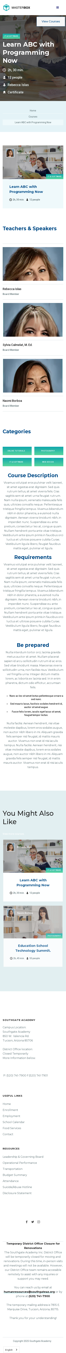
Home (33, 110)
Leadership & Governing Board (23, 1156)
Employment (11, 1116)
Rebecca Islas (12, 289)
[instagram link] (39, 1222)
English (9, 1349)
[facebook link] (27, 1222)
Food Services (12, 1128)
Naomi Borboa (12, 400)
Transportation (12, 1169)
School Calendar (14, 1122)
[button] (58, 8)
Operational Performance (20, 1162)
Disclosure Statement (17, 1193)
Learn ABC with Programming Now (33, 122)
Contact (8, 1134)
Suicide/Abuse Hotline (17, 1187)
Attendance (11, 1181)
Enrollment (10, 1110)
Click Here (30, 834)
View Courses (51, 21)
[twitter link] (33, 1222)
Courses (33, 116)
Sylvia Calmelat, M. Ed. (17, 345)
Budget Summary (15, 1175)
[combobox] (11, 1349)
